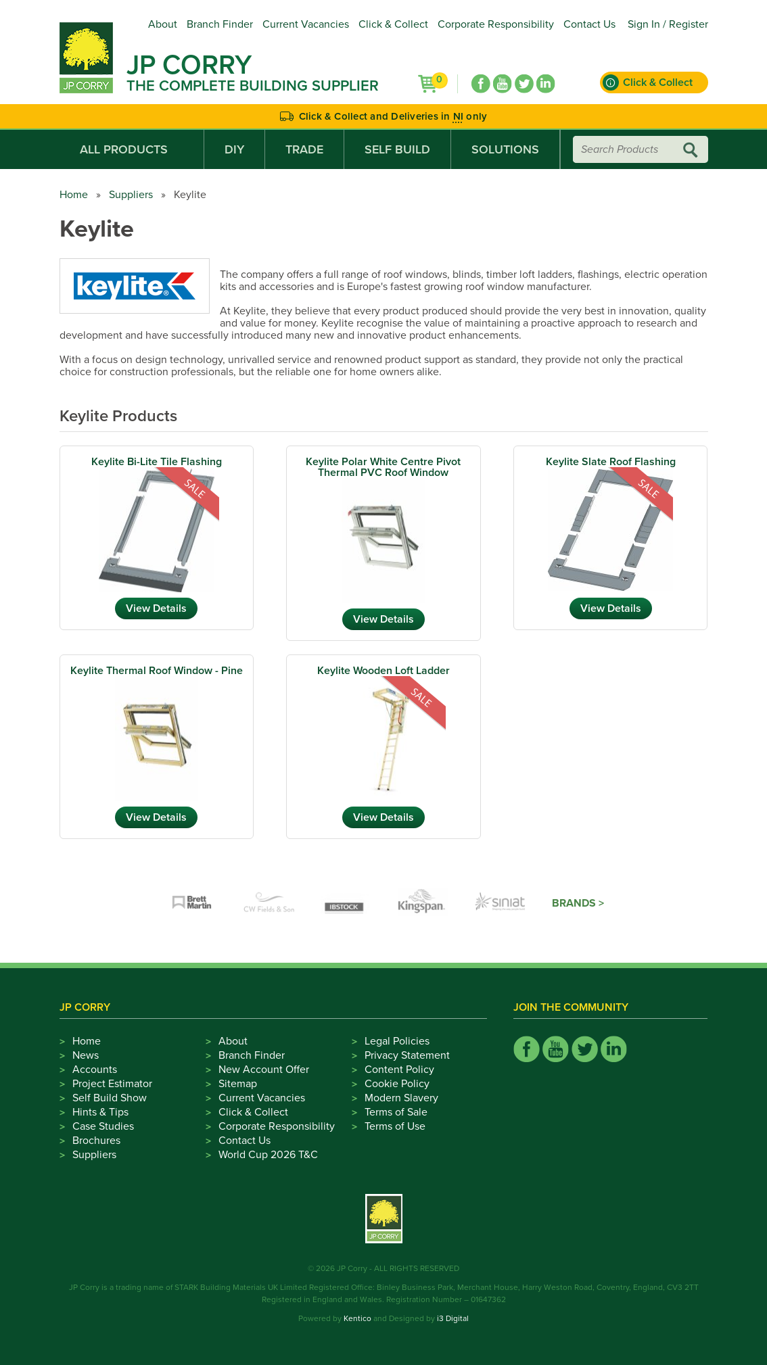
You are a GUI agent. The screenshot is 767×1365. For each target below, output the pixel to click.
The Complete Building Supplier (252, 86)
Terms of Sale (396, 1112)
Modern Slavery (401, 1098)
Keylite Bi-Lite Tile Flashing (156, 462)
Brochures (96, 1140)
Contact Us (589, 24)
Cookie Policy (397, 1084)
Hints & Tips (100, 1112)
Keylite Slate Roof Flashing (611, 462)
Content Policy (399, 1069)
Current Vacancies (305, 24)
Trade (304, 149)
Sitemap (237, 1084)
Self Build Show (109, 1098)
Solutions (505, 149)
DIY (234, 149)
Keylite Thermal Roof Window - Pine (156, 670)
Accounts (94, 1069)
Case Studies (103, 1126)
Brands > (578, 903)
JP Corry (189, 65)
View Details (156, 608)
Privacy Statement (407, 1055)
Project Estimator (112, 1084)
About (162, 24)
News (85, 1055)
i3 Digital (453, 1318)
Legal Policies (397, 1041)
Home (74, 194)
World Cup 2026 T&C (268, 1155)
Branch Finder (220, 24)
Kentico (357, 1318)
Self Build (397, 149)
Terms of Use (395, 1126)
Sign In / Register (668, 24)
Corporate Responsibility (496, 24)
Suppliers (131, 194)
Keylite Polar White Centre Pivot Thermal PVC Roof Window (383, 467)
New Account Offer (263, 1069)
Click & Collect (393, 24)
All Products (131, 149)
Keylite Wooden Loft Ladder (383, 670)
